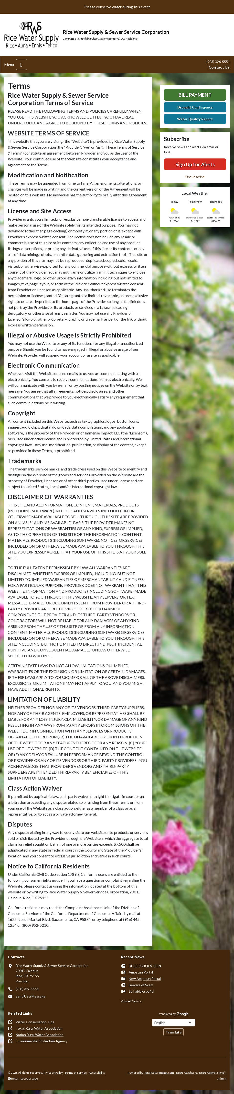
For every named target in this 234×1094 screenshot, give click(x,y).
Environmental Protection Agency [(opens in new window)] (41, 1041)
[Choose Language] (173, 1022)
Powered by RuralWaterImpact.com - (177, 1072)
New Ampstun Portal (145, 978)
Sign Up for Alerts (195, 164)
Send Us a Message (30, 996)
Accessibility (97, 1072)
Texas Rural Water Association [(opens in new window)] (39, 1028)
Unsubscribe (195, 177)
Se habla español (141, 991)
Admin (221, 1078)
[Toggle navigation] (21, 64)
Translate (173, 1032)
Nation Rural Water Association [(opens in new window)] (40, 1035)
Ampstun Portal (141, 972)
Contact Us (219, 67)
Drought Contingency (195, 107)
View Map (22, 981)
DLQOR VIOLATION (145, 966)
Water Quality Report (195, 119)
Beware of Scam (141, 985)
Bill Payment (195, 95)
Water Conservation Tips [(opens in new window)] (35, 1022)
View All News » (131, 1001)
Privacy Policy (54, 1072)
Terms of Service (76, 1072)
